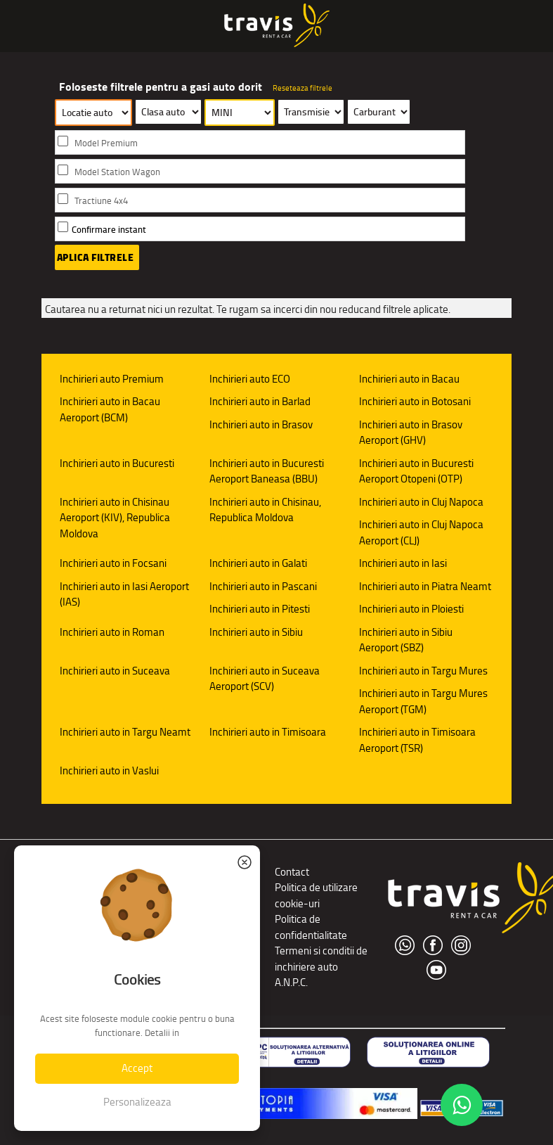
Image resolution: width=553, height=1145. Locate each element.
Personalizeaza (137, 1102)
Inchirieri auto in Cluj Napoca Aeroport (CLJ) (421, 532)
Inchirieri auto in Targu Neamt (125, 732)
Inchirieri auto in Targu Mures (423, 670)
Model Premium (106, 143)
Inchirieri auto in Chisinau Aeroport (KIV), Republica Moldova (115, 517)
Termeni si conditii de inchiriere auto (321, 959)
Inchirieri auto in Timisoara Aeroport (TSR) (417, 740)
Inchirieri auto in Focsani (113, 563)
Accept (137, 1068)
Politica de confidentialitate (311, 927)
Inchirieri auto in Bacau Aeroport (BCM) (110, 409)
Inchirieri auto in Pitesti (259, 609)
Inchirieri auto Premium (112, 379)
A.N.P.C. (291, 982)
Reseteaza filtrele (302, 88)
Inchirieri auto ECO (249, 379)
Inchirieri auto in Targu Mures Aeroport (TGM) (423, 701)
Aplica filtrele (95, 257)
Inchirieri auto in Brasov (261, 424)
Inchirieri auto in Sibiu (256, 632)
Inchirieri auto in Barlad (260, 401)
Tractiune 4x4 (101, 200)
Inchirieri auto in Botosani (415, 401)
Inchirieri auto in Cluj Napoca (421, 502)
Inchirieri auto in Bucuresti (117, 463)
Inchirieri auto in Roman (112, 632)
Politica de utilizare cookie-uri (316, 895)
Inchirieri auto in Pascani (263, 586)
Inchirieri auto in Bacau (409, 379)
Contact (292, 872)
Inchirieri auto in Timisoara (267, 732)
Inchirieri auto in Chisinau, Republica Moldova (265, 510)
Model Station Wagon (117, 172)
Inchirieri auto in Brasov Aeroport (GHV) (410, 432)
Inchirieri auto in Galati (258, 563)
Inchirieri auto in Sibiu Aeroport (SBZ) (406, 640)
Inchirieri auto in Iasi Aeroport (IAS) (124, 594)
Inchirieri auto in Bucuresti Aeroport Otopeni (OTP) (416, 471)
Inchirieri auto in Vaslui (109, 770)
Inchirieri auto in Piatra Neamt (425, 586)
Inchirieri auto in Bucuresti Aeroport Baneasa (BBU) (266, 471)
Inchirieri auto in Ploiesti (411, 609)
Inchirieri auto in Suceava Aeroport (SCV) (264, 679)
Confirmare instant (109, 230)
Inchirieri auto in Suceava (115, 670)
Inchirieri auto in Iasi (403, 563)
